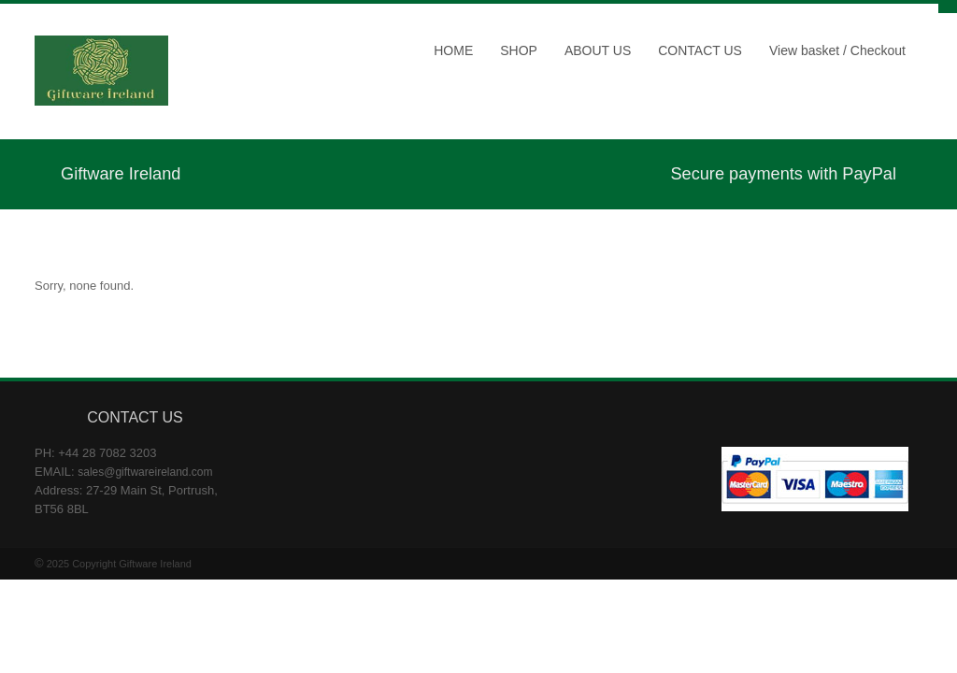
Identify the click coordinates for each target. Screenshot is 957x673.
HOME (453, 50)
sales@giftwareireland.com (145, 472)
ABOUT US (597, 50)
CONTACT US (700, 50)
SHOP (518, 50)
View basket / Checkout (837, 50)
